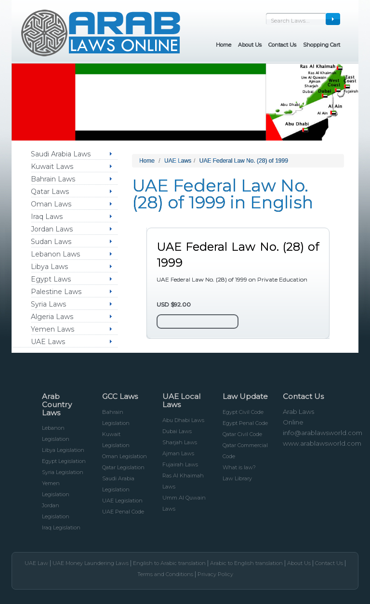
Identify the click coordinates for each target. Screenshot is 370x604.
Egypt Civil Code (243, 412)
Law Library (237, 478)
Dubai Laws (177, 431)
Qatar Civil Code (242, 434)
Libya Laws (49, 266)
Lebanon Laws (55, 254)
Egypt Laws (51, 279)
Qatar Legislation (123, 467)
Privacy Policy (215, 574)
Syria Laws (48, 304)
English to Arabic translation (169, 563)
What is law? (239, 467)
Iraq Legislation (61, 527)
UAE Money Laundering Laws (91, 563)
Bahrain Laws (53, 179)
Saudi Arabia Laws (61, 154)
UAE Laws (48, 341)
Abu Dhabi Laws (183, 420)
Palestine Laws (56, 291)
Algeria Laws (52, 316)
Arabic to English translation (246, 563)
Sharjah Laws (179, 442)
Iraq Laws (47, 216)
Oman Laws (51, 204)
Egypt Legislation (64, 461)
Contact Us (329, 563)
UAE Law (36, 563)
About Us (299, 563)
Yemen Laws (52, 329)
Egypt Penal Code (245, 423)
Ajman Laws (178, 453)
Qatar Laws (50, 191)
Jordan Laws (52, 229)
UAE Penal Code (123, 511)
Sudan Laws (51, 241)
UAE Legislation (122, 500)
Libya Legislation (63, 450)
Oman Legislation (124, 456)
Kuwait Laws (52, 166)
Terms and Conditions (165, 574)
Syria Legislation (62, 472)
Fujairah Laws (180, 464)
